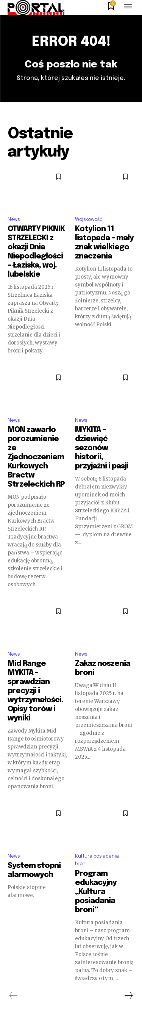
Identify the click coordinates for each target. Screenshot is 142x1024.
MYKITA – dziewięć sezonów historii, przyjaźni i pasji (101, 448)
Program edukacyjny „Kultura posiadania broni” (96, 892)
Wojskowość (88, 219)
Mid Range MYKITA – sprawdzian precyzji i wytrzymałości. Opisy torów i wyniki (35, 691)
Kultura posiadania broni (97, 860)
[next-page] (128, 995)
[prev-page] (13, 995)
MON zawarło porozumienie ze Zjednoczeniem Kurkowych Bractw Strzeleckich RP (36, 457)
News (14, 219)
